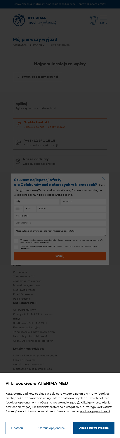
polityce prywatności (95, 411)
